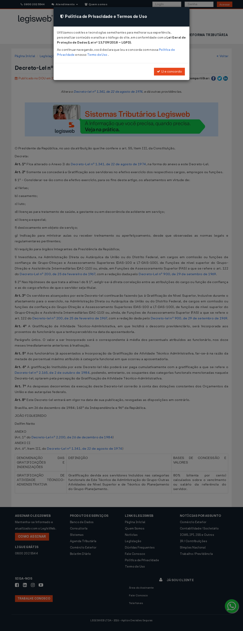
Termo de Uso (97, 55)
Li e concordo (169, 71)
